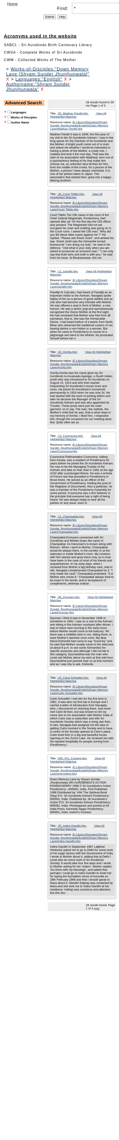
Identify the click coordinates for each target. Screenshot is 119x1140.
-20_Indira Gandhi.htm (72, 825)
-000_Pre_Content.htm (72, 758)
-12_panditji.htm (68, 271)
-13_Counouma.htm (70, 436)
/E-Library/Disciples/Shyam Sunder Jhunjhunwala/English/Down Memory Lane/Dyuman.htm (79, 609)
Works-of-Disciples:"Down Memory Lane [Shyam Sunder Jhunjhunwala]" (47, 71)
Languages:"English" (39, 79)
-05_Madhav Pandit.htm (73, 113)
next (96, 908)
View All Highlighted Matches (76, 195)
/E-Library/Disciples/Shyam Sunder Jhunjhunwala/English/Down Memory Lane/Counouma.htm (79, 448)
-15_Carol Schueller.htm (73, 677)
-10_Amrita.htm (67, 352)
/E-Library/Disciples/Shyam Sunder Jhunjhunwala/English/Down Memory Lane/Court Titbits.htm (79, 206)
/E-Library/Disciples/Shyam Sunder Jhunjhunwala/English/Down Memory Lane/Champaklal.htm (79, 529)
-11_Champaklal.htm (71, 516)
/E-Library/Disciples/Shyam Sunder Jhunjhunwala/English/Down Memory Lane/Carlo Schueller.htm (79, 690)
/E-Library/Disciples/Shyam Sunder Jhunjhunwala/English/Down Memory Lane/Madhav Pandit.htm (79, 125)
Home (12, 4)
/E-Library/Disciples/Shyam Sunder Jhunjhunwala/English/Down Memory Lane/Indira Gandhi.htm (79, 838)
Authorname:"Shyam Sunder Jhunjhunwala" (38, 87)
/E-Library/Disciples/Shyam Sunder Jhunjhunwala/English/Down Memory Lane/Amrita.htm (79, 364)
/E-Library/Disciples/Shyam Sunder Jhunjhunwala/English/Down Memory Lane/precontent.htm (79, 770)
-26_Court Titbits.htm (71, 194)
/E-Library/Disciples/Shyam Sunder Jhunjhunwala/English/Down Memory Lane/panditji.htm (79, 283)
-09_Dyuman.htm (68, 597)
